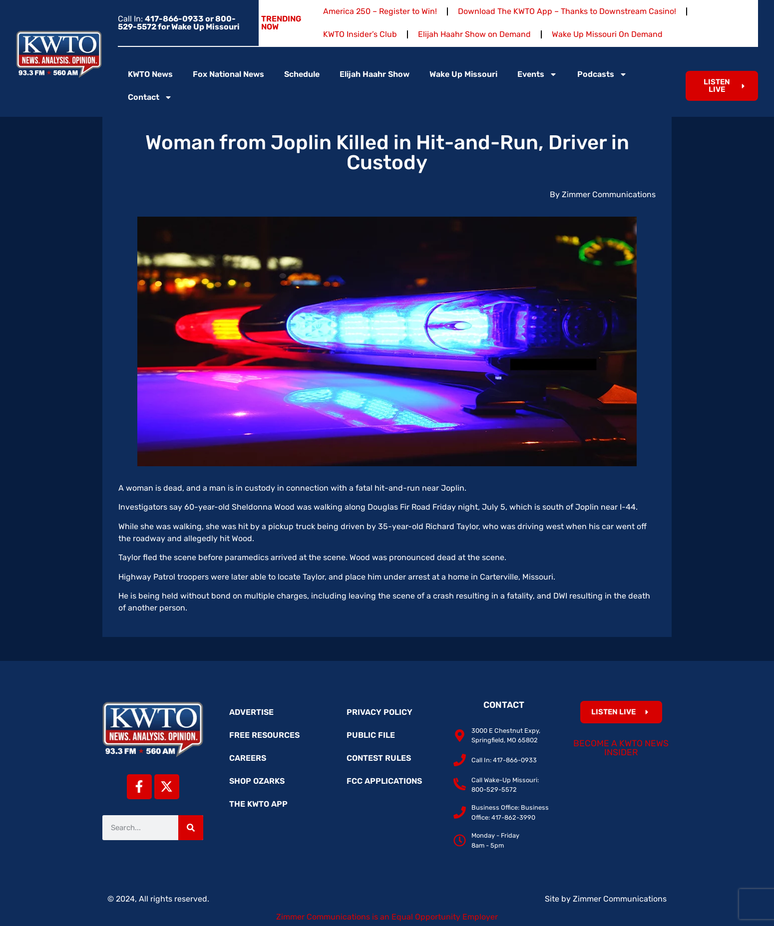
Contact (150, 97)
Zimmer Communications (620, 899)
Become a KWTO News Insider (621, 747)
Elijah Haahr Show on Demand (474, 34)
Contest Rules (379, 758)
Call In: (179, 22)
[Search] (190, 827)
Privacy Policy (379, 712)
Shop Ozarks (257, 781)
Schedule (302, 74)
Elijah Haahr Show (374, 74)
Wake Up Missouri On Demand (607, 34)
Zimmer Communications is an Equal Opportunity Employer (387, 917)
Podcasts (602, 74)
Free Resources (264, 735)
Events (537, 74)
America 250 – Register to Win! (380, 11)
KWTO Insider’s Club (360, 34)
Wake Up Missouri (463, 74)
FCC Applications (384, 781)
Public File (371, 735)
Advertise (251, 712)
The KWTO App (258, 804)
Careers (247, 758)
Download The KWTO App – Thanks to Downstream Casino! (567, 11)
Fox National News (228, 74)
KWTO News (150, 74)
